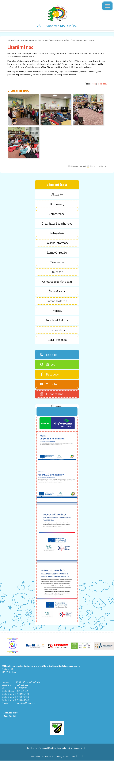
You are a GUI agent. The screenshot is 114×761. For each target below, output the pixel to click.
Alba (94, 83)
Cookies (52, 748)
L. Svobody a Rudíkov (57, 25)
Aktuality (80, 40)
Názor (70, 748)
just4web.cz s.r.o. (68, 756)
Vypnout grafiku (80, 748)
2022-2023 (89, 40)
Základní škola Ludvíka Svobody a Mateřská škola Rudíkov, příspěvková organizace (36, 40)
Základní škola (70, 40)
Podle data (102, 83)
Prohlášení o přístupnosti (37, 748)
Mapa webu (61, 748)
